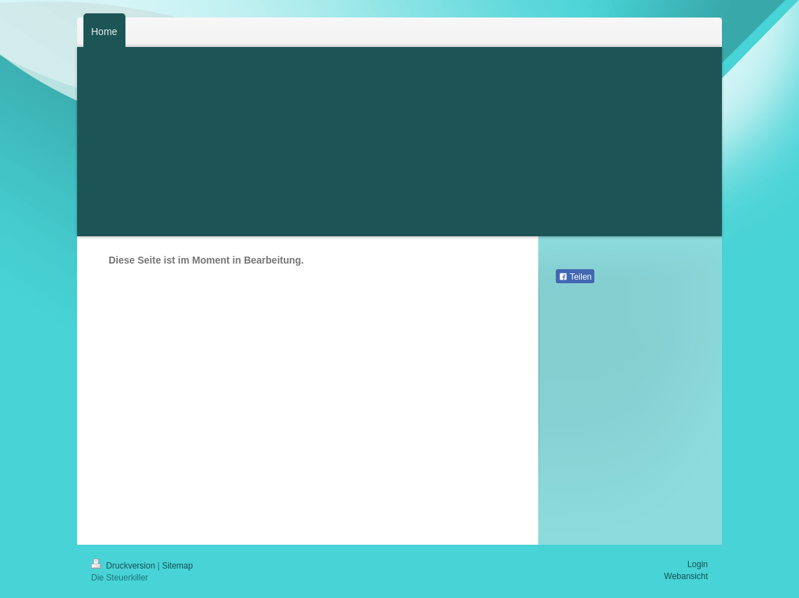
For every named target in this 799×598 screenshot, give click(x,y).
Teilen (575, 277)
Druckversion (124, 566)
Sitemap (177, 566)
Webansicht (686, 576)
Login (698, 564)
